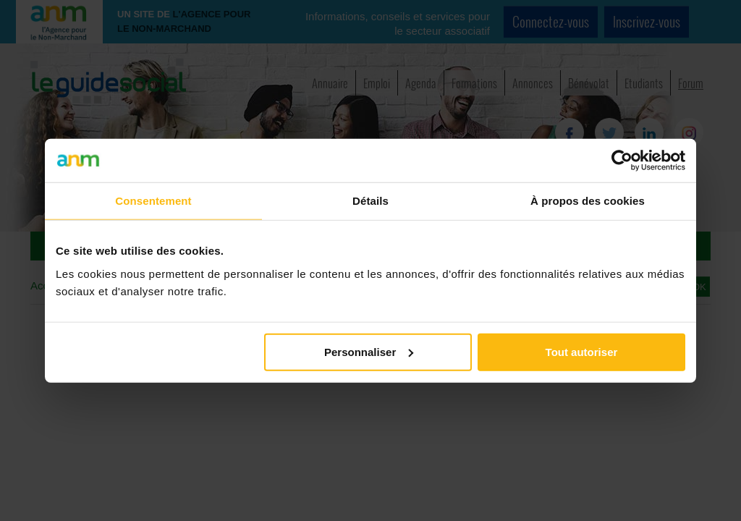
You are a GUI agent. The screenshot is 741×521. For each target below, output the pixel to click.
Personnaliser (368, 351)
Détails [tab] (370, 201)
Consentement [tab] (153, 201)
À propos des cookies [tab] (587, 201)
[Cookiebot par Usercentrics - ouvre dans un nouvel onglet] (622, 160)
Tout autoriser (582, 351)
